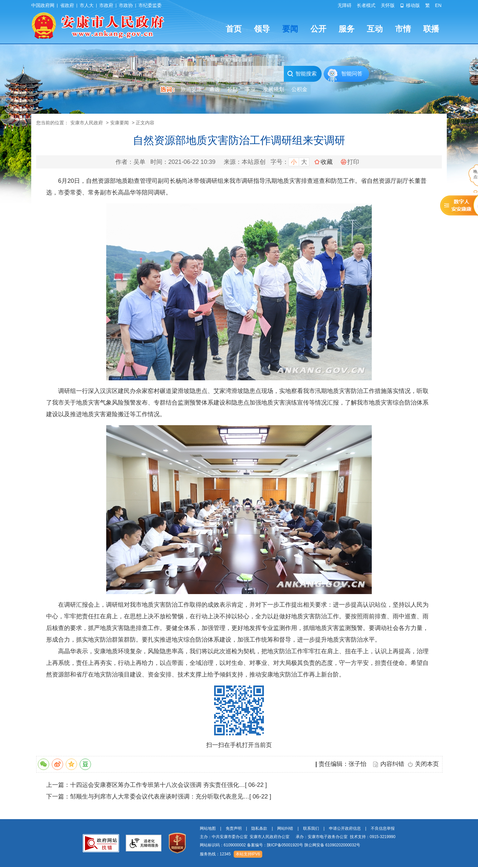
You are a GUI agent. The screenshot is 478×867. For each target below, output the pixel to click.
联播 (431, 28)
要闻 (290, 28)
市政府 (106, 5)
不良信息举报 (383, 828)
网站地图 (208, 828)
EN (438, 5)
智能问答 (351, 73)
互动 (375, 28)
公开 (318, 28)
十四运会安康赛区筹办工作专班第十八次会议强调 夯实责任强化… (157, 785)
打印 (350, 162)
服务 (347, 28)
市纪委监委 (150, 5)
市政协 (126, 5)
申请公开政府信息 (345, 828)
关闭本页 (427, 764)
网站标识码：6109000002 (280, 845)
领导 (262, 28)
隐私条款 (259, 828)
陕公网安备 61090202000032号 (332, 845)
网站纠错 (285, 828)
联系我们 (311, 828)
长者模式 (366, 5)
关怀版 (388, 5)
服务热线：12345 (215, 854)
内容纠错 (392, 764)
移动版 (410, 5)
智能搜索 (302, 74)
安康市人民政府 (86, 122)
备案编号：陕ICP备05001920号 (275, 845)
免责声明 (234, 828)
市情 (403, 28)
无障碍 (345, 5)
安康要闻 (119, 122)
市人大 (87, 5)
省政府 (67, 5)
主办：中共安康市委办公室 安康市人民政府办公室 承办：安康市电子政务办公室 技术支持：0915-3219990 (297, 836)
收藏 (327, 162)
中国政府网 (42, 5)
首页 (234, 28)
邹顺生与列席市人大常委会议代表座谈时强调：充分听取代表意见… (159, 796)
